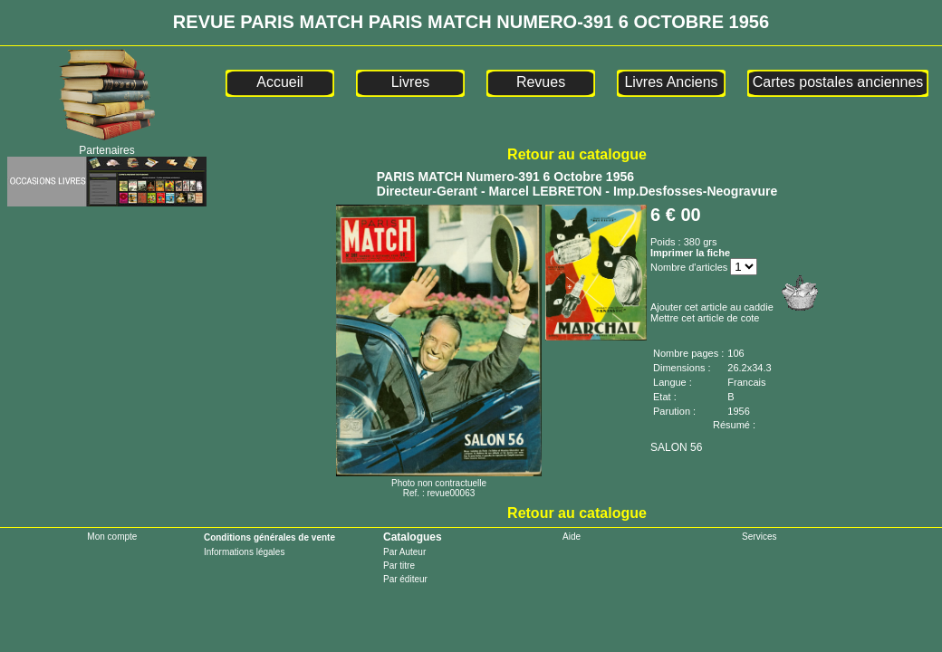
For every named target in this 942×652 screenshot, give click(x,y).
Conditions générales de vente (269, 537)
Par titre (399, 565)
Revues (540, 82)
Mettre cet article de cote (704, 317)
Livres (410, 82)
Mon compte (112, 537)
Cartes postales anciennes (838, 82)
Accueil (279, 82)
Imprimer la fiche (690, 252)
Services (759, 537)
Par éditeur (405, 579)
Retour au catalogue (577, 154)
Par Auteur (404, 552)
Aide (571, 537)
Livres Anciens (670, 82)
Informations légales (244, 552)
